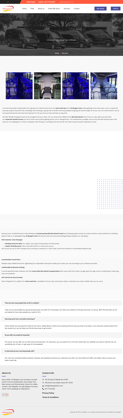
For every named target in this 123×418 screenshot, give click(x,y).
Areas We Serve (54, 9)
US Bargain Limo (76, 108)
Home (24, 9)
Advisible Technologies (114, 412)
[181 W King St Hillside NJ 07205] (102, 386)
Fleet (32, 9)
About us (41, 9)
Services (67, 9)
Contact (76, 9)
